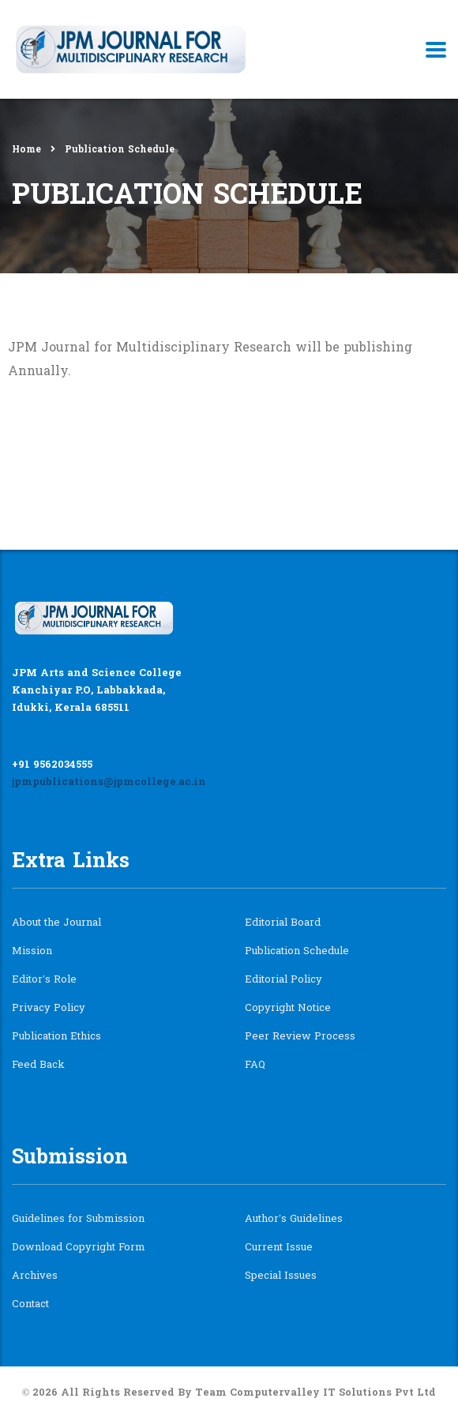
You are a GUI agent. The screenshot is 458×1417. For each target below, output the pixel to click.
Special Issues (281, 1276)
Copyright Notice (288, 1008)
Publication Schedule (297, 951)
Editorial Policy (283, 980)
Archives (35, 1276)
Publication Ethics (56, 1037)
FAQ (255, 1065)
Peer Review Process (300, 1037)
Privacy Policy (48, 1008)
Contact (30, 1305)
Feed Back (38, 1065)
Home (26, 150)
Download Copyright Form (78, 1248)
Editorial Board (283, 923)
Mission (32, 951)
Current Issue (279, 1248)
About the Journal (56, 923)
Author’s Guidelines (294, 1219)
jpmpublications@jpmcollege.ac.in (109, 782)
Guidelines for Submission (78, 1219)
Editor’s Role (44, 980)
